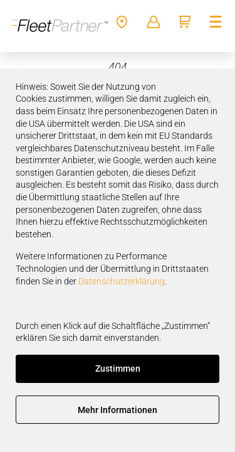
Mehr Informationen (117, 410)
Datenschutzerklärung (121, 281)
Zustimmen (117, 368)
